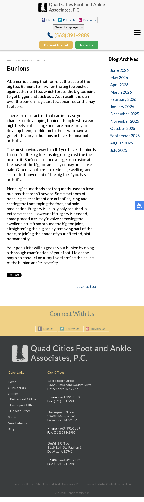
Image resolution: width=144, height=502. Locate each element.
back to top (86, 286)
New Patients (17, 423)
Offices (13, 393)
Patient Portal (56, 45)
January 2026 (122, 106)
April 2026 (119, 84)
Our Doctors (17, 388)
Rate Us (86, 45)
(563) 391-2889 (72, 35)
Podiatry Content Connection (113, 484)
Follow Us (69, 20)
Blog (11, 429)
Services (14, 417)
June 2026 (119, 70)
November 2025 (124, 121)
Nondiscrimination (78, 493)
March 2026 (121, 91)
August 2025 (121, 142)
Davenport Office (22, 405)
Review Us (89, 20)
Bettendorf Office (23, 399)
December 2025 (124, 113)
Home (12, 382)
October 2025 (122, 128)
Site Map (60, 493)
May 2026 (119, 77)
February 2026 (123, 99)
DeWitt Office (20, 411)
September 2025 (125, 135)
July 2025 (118, 150)
